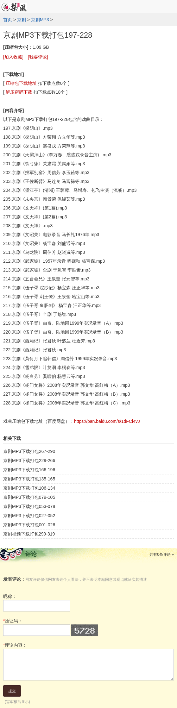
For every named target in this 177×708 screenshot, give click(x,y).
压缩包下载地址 (21, 83)
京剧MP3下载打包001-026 (29, 524)
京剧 (21, 19)
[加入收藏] (13, 57)
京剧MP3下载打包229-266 (29, 460)
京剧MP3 (40, 19)
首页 (7, 19)
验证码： (12, 620)
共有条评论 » (161, 554)
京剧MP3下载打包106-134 (29, 488)
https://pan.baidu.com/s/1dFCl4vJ (107, 421)
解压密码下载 (19, 92)
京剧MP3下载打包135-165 (29, 478)
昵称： (9, 596)
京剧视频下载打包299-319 (29, 533)
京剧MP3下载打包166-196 (29, 469)
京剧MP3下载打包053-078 (29, 506)
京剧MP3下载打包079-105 (29, 497)
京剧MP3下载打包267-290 (29, 451)
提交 (12, 691)
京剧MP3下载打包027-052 (29, 515)
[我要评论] (38, 57)
